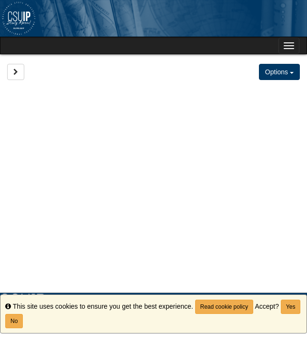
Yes (291, 306)
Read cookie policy (224, 306)
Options (279, 72)
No (14, 321)
